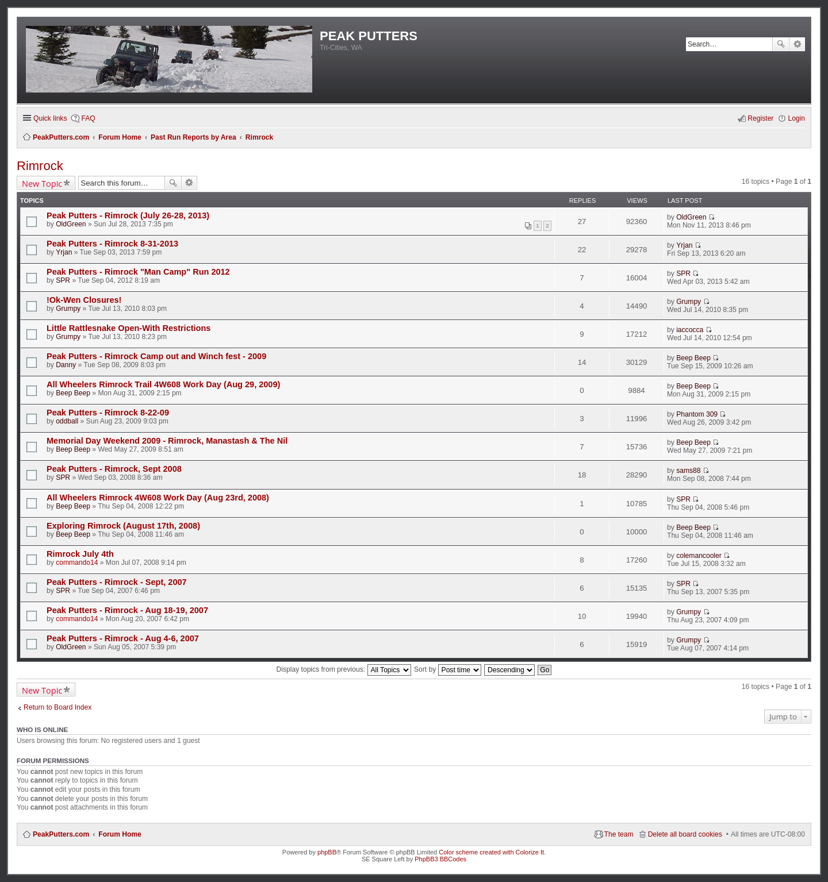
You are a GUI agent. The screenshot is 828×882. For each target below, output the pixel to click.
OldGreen (71, 224)
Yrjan (64, 252)
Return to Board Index (57, 707)
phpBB (326, 852)
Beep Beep (693, 358)
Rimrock (40, 166)
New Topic (42, 183)
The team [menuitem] (619, 834)
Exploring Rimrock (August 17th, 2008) (123, 525)
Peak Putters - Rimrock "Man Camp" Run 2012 (138, 271)
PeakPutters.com (61, 834)
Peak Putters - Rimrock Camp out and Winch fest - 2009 (156, 356)
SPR (63, 280)
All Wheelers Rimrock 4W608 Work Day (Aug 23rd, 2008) (158, 497)
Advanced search (797, 44)
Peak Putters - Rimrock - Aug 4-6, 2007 (123, 638)
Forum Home (119, 834)
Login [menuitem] (796, 118)
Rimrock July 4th (80, 554)
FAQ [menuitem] (88, 118)
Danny (66, 365)
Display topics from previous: (344, 669)
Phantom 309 (697, 414)
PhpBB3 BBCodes (440, 859)
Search (780, 44)
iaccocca (689, 330)
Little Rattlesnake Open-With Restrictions (128, 328)
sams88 (688, 471)
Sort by (447, 669)
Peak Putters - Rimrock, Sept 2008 (114, 468)
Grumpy (68, 309)
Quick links (50, 118)
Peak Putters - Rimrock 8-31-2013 (112, 243)
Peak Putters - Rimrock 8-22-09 (108, 412)
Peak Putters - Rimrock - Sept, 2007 (117, 582)
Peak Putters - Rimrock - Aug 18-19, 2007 (127, 610)
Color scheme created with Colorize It (491, 852)
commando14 (77, 563)
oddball (67, 421)
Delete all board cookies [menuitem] (685, 834)
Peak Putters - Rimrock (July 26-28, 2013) (128, 215)
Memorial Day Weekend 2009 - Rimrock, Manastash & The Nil (167, 440)
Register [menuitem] (760, 118)
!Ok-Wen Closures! (84, 300)
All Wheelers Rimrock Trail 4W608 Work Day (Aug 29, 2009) (163, 384)
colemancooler (699, 556)
